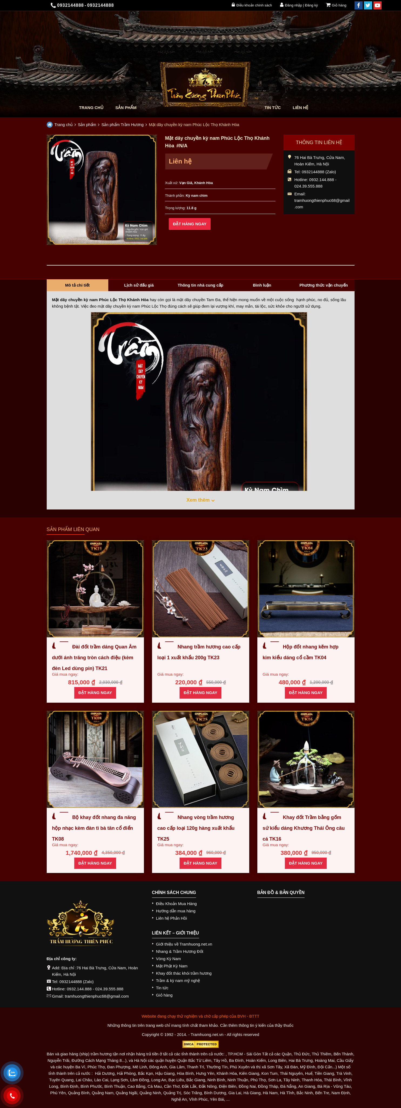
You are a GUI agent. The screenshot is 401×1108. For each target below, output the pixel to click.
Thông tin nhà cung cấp (200, 285)
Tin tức (273, 107)
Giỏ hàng (336, 4)
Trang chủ (91, 107)
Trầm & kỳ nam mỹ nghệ (178, 980)
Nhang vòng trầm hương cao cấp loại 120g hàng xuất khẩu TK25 (196, 828)
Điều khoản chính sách (252, 4)
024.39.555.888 (109, 989)
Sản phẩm (125, 107)
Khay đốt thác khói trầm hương (184, 973)
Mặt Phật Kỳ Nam (172, 966)
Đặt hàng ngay (189, 224)
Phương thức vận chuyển (323, 285)
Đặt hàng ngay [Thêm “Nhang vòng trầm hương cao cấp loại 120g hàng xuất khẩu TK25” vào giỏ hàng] (200, 863)
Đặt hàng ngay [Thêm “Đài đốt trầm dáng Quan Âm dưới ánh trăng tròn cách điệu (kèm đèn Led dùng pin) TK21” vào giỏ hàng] (95, 692)
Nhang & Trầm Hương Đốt (179, 951)
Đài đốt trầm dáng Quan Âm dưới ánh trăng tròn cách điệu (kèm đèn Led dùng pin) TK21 (94, 657)
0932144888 (70, 981)
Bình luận (262, 285)
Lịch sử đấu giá (139, 285)
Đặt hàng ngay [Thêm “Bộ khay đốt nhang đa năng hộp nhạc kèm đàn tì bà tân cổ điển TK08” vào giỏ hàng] (95, 863)
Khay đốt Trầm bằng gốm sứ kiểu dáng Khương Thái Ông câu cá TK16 (304, 828)
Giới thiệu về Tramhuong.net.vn (184, 944)
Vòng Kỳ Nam (168, 958)
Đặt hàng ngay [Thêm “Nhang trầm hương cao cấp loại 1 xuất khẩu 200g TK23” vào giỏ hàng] (200, 692)
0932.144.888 (79, 989)
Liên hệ (300, 107)
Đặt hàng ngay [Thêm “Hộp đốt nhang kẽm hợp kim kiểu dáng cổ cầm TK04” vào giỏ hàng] (305, 692)
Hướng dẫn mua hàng (176, 911)
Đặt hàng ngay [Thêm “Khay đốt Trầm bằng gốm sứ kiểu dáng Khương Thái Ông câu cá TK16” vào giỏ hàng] (305, 863)
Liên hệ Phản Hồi (171, 918)
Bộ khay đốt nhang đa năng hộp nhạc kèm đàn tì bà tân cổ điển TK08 (94, 828)
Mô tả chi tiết (77, 285)
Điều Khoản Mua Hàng (176, 903)
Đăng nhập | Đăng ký (299, 4)
